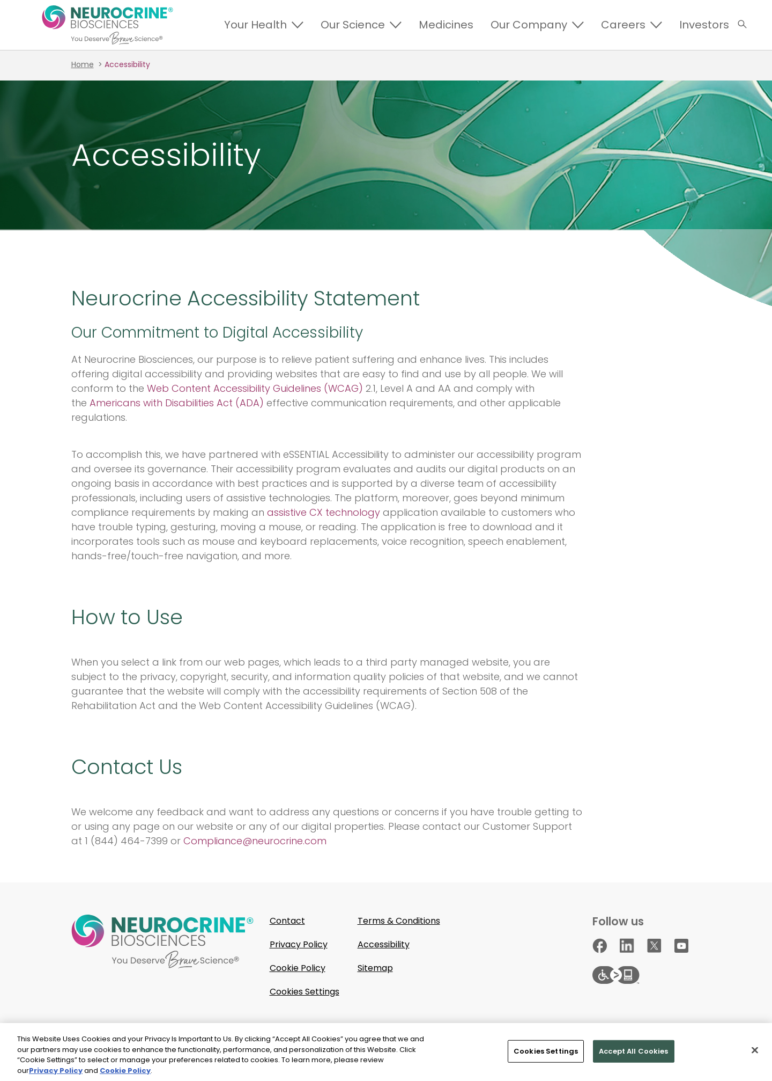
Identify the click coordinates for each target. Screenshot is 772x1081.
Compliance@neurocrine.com (254, 841)
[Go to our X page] (654, 945)
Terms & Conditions (399, 921)
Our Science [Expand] (353, 24)
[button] (742, 24)
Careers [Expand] (623, 24)
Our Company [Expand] (529, 24)
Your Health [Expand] (255, 24)
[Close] (755, 1053)
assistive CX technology (323, 512)
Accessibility (384, 944)
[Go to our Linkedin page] (627, 945)
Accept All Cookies (633, 1054)
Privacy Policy (299, 944)
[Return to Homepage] (107, 25)
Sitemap (375, 968)
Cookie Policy (297, 968)
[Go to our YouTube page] (681, 946)
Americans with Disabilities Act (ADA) (177, 403)
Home (82, 64)
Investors (704, 24)
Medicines (446, 24)
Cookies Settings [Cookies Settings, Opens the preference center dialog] (546, 1054)
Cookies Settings (304, 992)
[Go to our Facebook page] (599, 945)
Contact (287, 921)
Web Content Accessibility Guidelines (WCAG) (255, 388)
